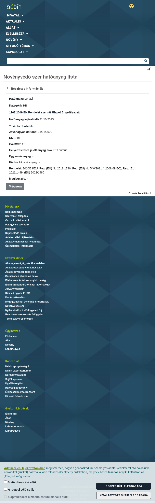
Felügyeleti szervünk (17, 224)
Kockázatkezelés (15, 297)
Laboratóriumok (14, 426)
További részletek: (21, 126)
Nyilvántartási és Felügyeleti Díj (23, 310)
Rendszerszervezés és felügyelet (24, 314)
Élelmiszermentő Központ (20, 392)
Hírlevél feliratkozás (16, 396)
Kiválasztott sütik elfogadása (124, 495)
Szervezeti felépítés (16, 216)
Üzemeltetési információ (19, 245)
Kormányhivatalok (15, 375)
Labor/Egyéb (12, 349)
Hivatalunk (12, 206)
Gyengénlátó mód (133, 6)
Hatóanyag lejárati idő (24, 119)
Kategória (15, 105)
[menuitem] (77, 15)
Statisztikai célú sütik (20, 482)
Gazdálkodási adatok (17, 220)
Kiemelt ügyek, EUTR (17, 293)
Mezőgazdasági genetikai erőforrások (27, 301)
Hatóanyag (16, 98)
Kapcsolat (12, 361)
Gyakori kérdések (17, 408)
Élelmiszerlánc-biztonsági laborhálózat (27, 284)
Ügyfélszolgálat (14, 383)
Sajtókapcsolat (14, 379)
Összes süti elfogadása (123, 486)
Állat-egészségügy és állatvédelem (25, 263)
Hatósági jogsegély (16, 387)
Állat (8, 340)
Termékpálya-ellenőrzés (19, 318)
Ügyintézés (12, 331)
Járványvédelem (14, 289)
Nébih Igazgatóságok (17, 366)
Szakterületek (14, 258)
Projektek (10, 228)
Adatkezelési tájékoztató (19, 237)
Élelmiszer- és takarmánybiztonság (25, 280)
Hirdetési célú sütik (19, 489)
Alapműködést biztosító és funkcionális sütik (36, 497)
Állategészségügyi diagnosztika (23, 267)
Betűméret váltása (149, 68)
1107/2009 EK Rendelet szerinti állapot (35, 112)
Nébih (39, 6)
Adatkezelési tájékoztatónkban (24, 468)
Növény (9, 344)
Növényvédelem (14, 306)
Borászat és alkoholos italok (21, 276)
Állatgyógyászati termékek (20, 271)
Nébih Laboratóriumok (18, 370)
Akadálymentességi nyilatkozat (23, 241)
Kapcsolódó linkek (16, 233)
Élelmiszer (11, 336)
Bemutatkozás (13, 211)
